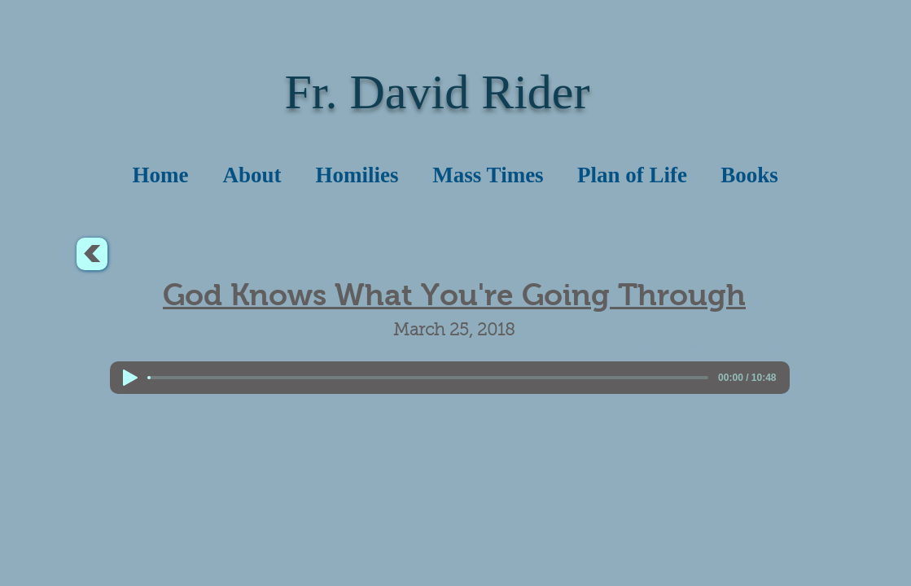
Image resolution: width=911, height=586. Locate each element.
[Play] (130, 378)
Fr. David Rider (437, 92)
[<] (92, 254)
